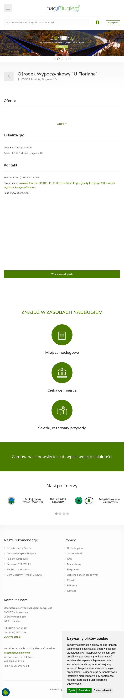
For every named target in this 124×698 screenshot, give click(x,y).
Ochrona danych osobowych (82, 574)
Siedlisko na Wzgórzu (18, 569)
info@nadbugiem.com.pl (17, 652)
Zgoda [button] (71, 690)
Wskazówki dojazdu (62, 274)
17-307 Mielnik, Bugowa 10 (38, 79)
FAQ (69, 558)
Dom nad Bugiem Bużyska (21, 553)
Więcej (62, 123)
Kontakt (71, 590)
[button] (54, 59)
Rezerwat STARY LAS (18, 564)
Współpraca (113, 23)
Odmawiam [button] (84, 690)
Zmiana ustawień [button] (102, 690)
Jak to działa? (74, 553)
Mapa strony (74, 564)
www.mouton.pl (12, 636)
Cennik (70, 580)
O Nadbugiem (75, 548)
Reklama (72, 585)
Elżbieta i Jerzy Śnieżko (19, 548)
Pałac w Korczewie (17, 558)
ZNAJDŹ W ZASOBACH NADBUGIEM (62, 312)
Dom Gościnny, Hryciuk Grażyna (24, 574)
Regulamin (73, 569)
